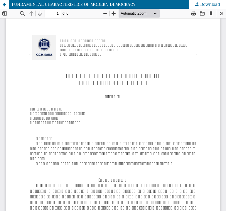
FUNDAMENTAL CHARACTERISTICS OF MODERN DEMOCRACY (74, 4)
